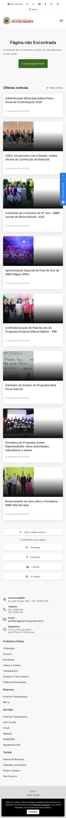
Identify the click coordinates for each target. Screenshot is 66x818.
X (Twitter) (33, 576)
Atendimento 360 (11, 745)
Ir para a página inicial (33, 63)
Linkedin (33, 567)
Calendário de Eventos (14, 765)
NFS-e (6, 702)
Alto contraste (15, 4)
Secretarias (9, 659)
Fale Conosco (10, 776)
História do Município (13, 759)
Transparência (10, 671)
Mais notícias (54, 87)
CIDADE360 (9, 739)
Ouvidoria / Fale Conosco (16, 676)
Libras (33, 9)
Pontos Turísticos (11, 770)
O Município (9, 648)
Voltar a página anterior (33, 532)
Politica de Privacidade (14, 682)
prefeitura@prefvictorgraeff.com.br (25, 621)
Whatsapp (33, 547)
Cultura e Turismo (12, 665)
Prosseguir (33, 812)
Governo (7, 654)
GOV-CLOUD (9, 722)
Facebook (33, 557)
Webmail (7, 733)
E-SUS (6, 728)
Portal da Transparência (15, 696)
